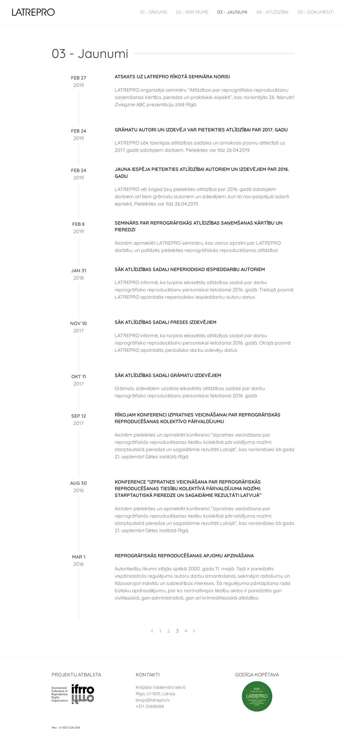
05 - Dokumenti (316, 12)
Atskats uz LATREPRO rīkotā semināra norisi (172, 76)
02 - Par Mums (192, 12)
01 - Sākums (153, 12)
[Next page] (194, 630)
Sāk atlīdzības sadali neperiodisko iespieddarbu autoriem (190, 269)
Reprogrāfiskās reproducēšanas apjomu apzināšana (184, 555)
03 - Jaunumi (232, 12)
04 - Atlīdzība (272, 12)
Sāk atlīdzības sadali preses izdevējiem (165, 322)
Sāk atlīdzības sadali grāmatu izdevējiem (168, 375)
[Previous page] (152, 630)
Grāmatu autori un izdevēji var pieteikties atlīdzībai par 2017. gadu (201, 130)
